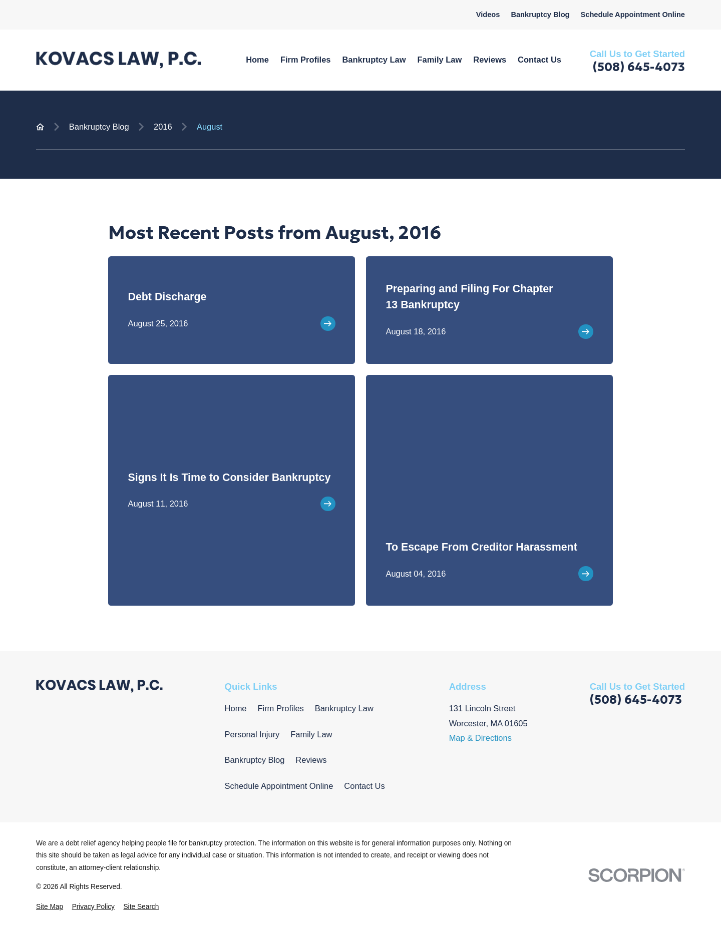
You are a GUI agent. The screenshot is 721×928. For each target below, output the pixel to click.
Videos (488, 15)
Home (236, 708)
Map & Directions (480, 737)
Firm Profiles (280, 708)
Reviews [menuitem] (489, 59)
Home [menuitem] (257, 59)
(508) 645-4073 (639, 67)
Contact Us (364, 785)
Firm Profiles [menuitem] (305, 59)
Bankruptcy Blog (540, 15)
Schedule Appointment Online (632, 15)
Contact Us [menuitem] (539, 59)
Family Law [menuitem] (440, 59)
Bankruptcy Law (344, 708)
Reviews (310, 759)
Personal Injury (252, 734)
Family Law (311, 734)
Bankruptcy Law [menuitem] (374, 59)
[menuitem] (49, 907)
